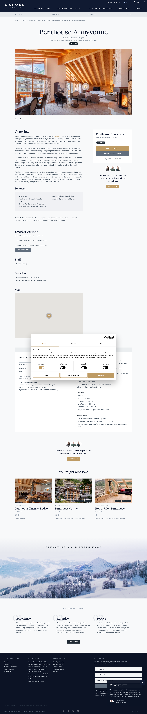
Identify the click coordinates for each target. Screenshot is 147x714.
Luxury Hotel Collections (100, 8)
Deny (46, 375)
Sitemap (55, 671)
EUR (24, 378)
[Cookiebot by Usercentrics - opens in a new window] (105, 337)
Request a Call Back (10, 667)
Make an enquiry (112, 148)
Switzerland (73, 38)
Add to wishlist (113, 159)
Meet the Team (9, 669)
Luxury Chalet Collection (36, 681)
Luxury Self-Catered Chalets (37, 667)
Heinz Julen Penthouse (110, 508)
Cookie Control (58, 667)
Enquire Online (8, 664)
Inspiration (124, 8)
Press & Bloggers (58, 669)
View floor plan (23, 249)
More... (139, 8)
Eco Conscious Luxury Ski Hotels (38, 674)
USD (29, 378)
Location (92, 14)
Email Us (6, 662)
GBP (20, 378)
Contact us (126, 2)
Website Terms (58, 664)
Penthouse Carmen (67, 508)
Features (55, 14)
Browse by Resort (42, 8)
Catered (37, 501)
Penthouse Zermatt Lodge (31, 508)
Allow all (101, 375)
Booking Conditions (59, 662)
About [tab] (102, 343)
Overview (18, 14)
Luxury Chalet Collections (69, 8)
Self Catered (73, 43)
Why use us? (73, 641)
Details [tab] (73, 343)
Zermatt (65, 38)
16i (137, 711)
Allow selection (73, 375)
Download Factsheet (112, 153)
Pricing (129, 14)
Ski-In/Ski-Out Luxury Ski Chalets (39, 664)
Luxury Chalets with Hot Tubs (37, 662)
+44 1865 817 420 (114, 2)
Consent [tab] (45, 343)
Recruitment (8, 671)
